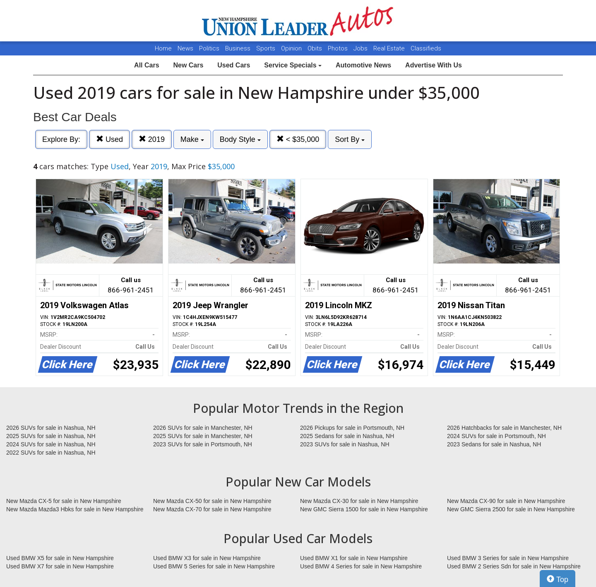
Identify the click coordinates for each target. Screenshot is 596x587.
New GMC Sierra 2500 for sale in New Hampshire (511, 509)
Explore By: (61, 139)
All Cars (146, 65)
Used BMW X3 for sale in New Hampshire (207, 558)
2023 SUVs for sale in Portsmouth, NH (202, 444)
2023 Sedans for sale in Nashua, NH (494, 444)
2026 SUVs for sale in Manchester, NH (202, 427)
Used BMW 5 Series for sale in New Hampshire (214, 566)
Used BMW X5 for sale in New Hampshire (60, 558)
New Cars (188, 65)
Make (192, 139)
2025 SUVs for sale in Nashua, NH (51, 436)
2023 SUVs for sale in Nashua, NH (344, 444)
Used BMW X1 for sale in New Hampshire (354, 558)
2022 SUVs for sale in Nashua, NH (51, 452)
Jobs (361, 48)
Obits (316, 48)
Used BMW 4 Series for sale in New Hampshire (361, 566)
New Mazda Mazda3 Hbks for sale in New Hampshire (74, 509)
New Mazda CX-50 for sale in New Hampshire (212, 501)
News (185, 48)
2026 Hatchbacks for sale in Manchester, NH (504, 427)
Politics (209, 48)
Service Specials (293, 65)
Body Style (240, 139)
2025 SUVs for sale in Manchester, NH (202, 436)
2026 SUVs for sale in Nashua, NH (51, 427)
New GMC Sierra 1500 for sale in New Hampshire (364, 509)
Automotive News (363, 65)
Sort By (350, 139)
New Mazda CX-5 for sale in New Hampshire (63, 501)
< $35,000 (298, 139)
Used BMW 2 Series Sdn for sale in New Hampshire (514, 566)
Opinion (292, 48)
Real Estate (389, 48)
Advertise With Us (433, 65)
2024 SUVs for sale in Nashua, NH (51, 444)
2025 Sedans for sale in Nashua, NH (347, 436)
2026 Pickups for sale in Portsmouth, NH (352, 427)
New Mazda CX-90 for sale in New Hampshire (506, 501)
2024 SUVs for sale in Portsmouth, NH (496, 436)
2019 (152, 139)
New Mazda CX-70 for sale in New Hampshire (212, 509)
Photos (338, 48)
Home (163, 48)
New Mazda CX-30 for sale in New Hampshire (359, 501)
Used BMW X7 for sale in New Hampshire (60, 566)
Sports (266, 48)
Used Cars (233, 65)
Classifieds (426, 48)
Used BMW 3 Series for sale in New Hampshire (508, 558)
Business (238, 48)
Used (109, 139)
